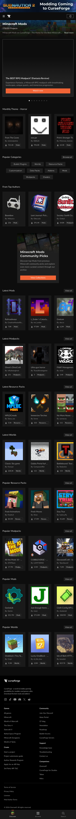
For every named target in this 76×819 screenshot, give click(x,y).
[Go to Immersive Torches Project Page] (39, 409)
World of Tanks (10, 742)
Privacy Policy (9, 791)
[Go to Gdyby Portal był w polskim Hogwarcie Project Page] (39, 457)
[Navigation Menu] (3, 16)
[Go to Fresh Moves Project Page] (39, 505)
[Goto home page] (9, 16)
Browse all (67, 157)
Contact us (43, 756)
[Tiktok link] (10, 699)
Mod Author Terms (10, 800)
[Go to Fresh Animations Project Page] (13, 505)
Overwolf (43, 766)
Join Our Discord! (46, 713)
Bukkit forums (44, 734)
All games (7, 713)
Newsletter (43, 725)
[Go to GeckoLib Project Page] (13, 601)
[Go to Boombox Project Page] (13, 209)
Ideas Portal (43, 717)
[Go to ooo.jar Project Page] (39, 131)
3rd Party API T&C (11, 768)
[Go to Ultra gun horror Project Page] (39, 361)
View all (68, 291)
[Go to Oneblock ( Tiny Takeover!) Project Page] (13, 649)
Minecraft (7, 717)
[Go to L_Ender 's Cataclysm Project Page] (39, 312)
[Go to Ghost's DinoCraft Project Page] (13, 361)
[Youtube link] (14, 699)
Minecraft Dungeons (12, 738)
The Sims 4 (8, 725)
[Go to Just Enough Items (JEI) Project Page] (39, 601)
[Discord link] (19, 699)
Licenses (7, 795)
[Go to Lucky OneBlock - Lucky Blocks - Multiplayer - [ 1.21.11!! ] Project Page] (39, 649)
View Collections (38, 278)
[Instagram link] (5, 699)
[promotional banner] (38, 6)
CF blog (42, 721)
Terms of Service (10, 787)
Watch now (38, 91)
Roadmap (43, 730)
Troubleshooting (45, 752)
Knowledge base (45, 748)
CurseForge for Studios (48, 770)
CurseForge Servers (46, 738)
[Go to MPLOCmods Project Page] (13, 409)
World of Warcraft (11, 721)
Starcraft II (8, 730)
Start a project (9, 752)
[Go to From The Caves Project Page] (13, 131)
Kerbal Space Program (12, 734)
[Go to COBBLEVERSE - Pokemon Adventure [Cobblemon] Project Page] (39, 553)
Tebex (41, 774)
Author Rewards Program (13, 760)
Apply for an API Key (12, 764)
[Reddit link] (29, 699)
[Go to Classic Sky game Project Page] (13, 457)
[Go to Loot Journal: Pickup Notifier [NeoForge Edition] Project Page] (39, 209)
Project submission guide (13, 756)
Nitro (41, 779)
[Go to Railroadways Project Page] (13, 312)
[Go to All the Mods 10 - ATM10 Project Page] (13, 553)
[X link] (24, 699)
